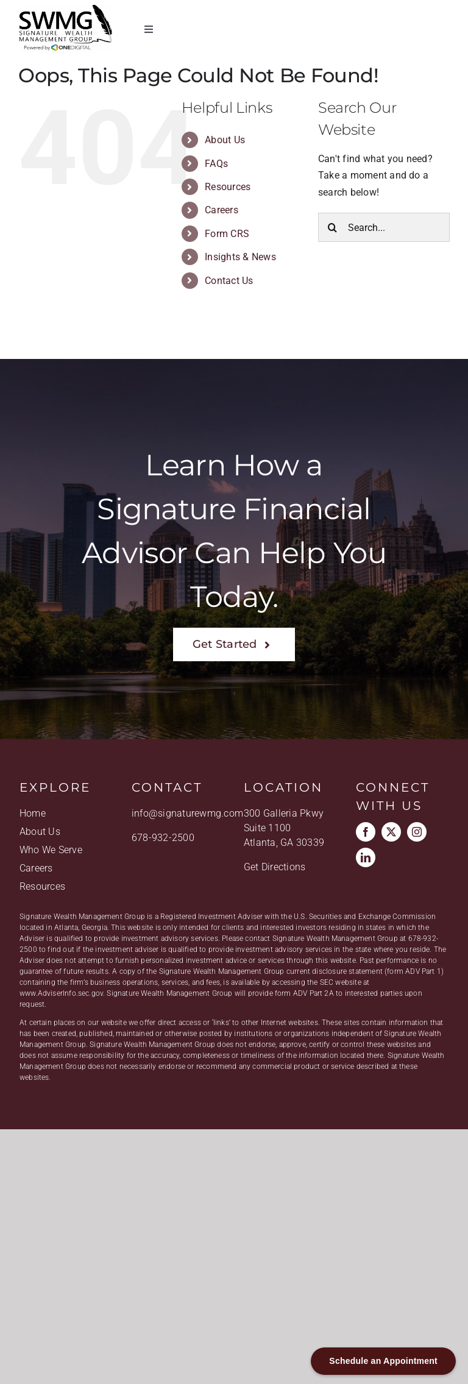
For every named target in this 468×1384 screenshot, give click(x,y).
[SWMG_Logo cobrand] (66, 9)
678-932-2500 (163, 838)
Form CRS (227, 234)
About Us (225, 140)
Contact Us (229, 280)
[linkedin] (365, 858)
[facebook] (365, 832)
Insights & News (240, 257)
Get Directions (274, 867)
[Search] (332, 227)
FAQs (216, 163)
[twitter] (391, 832)
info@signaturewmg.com (187, 814)
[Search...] (384, 227)
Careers (221, 210)
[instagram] (417, 832)
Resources (227, 187)
